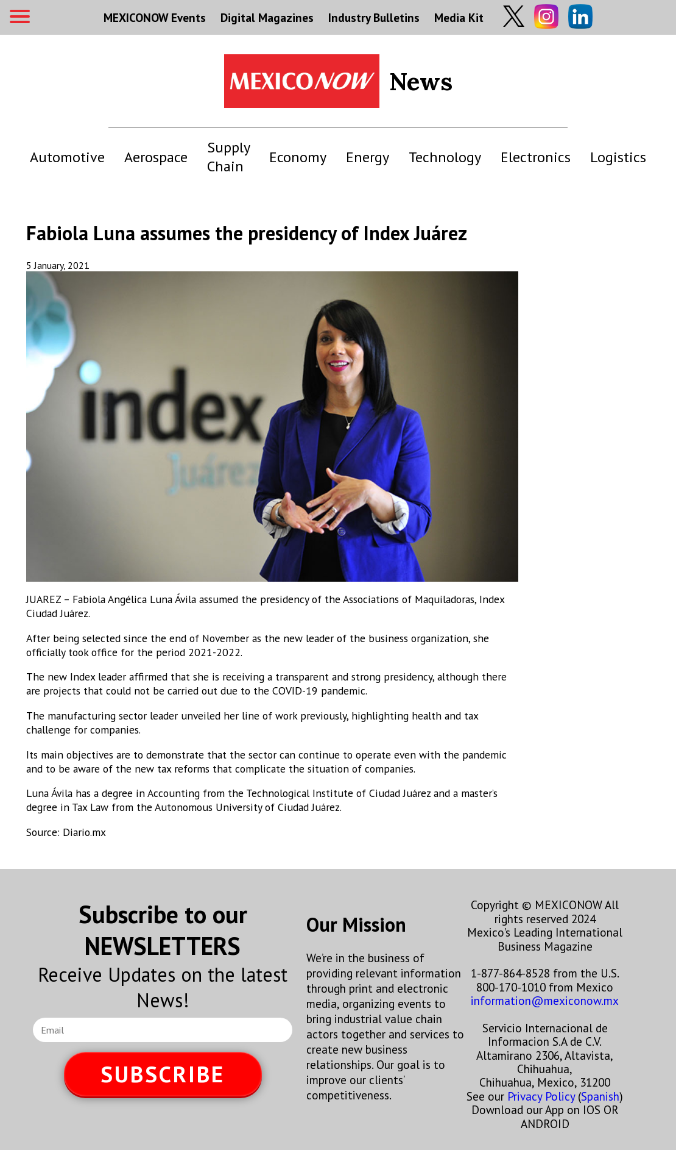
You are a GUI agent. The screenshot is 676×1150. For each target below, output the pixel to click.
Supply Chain (228, 157)
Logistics (618, 157)
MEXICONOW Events (155, 17)
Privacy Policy (541, 1096)
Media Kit (459, 17)
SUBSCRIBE (162, 1074)
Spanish (600, 1096)
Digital (267, 17)
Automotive (67, 157)
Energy (367, 157)
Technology (445, 157)
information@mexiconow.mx (545, 1000)
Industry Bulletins (374, 17)
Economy (297, 157)
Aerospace (156, 157)
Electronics (536, 157)
